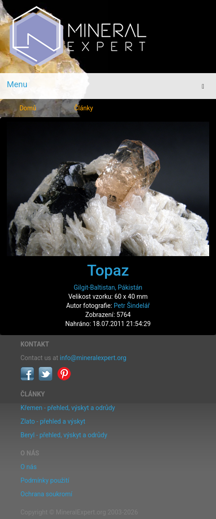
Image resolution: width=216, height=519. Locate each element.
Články (83, 108)
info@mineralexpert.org (93, 357)
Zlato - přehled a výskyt (52, 421)
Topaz (108, 270)
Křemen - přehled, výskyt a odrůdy (67, 407)
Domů (28, 108)
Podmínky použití (44, 480)
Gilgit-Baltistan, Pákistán (108, 287)
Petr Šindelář (132, 305)
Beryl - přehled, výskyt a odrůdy (63, 435)
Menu (17, 84)
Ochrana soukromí (46, 494)
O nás (28, 466)
